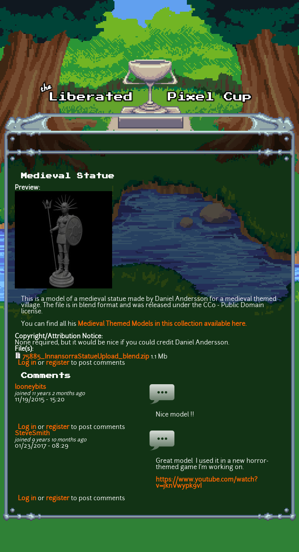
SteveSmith (32, 434)
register (57, 363)
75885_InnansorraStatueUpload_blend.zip (86, 357)
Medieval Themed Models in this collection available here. (162, 324)
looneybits (30, 387)
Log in (27, 363)
